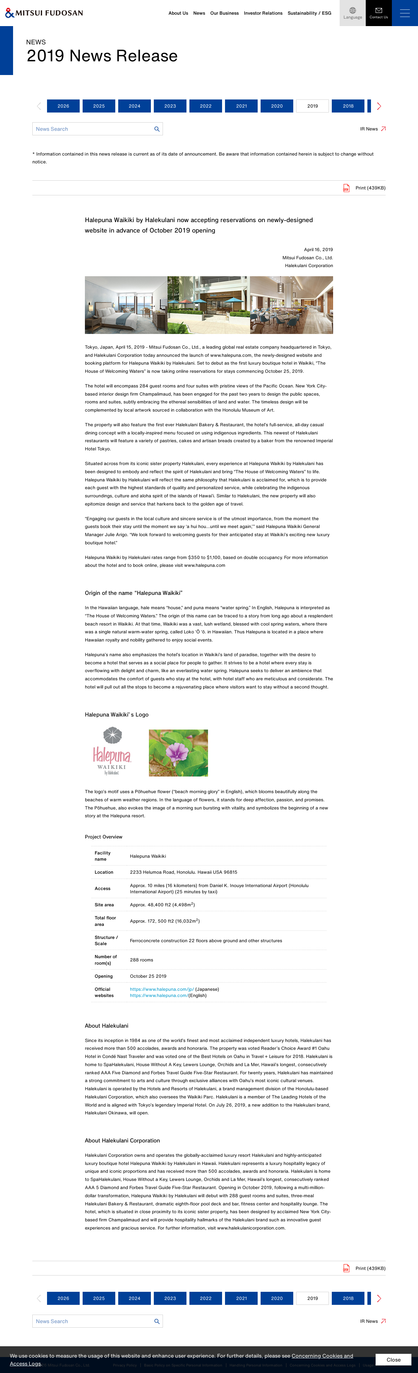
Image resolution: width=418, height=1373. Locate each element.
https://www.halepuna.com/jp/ (162, 989)
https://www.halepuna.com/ (159, 995)
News (199, 13)
